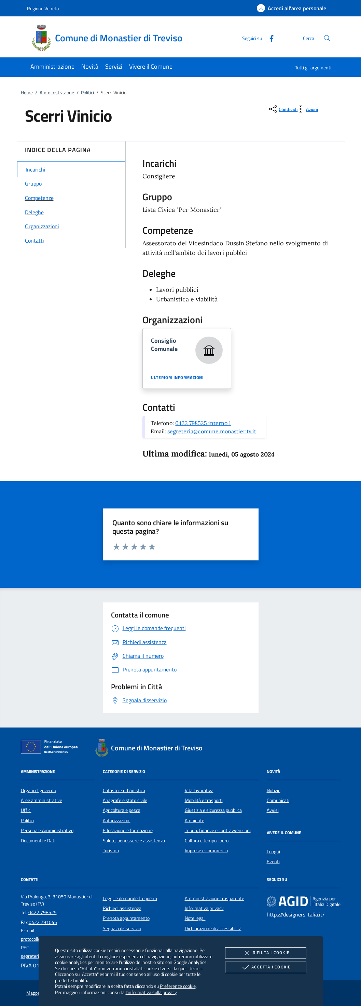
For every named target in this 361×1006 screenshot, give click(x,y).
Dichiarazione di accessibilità (213, 928)
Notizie (273, 790)
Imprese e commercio (206, 850)
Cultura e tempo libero (206, 840)
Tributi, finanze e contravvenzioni (218, 830)
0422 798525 (42, 912)
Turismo (111, 850)
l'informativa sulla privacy (151, 992)
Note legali (195, 918)
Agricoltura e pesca (121, 810)
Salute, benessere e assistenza (134, 840)
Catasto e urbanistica (124, 790)
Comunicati (278, 800)
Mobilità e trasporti (204, 800)
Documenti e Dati (38, 840)
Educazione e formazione (128, 830)
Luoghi (273, 851)
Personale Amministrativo (47, 830)
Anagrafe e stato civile (125, 800)
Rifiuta (266, 953)
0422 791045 (43, 922)
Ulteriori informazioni (177, 377)
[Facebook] (269, 37)
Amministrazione (57, 92)
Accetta (265, 967)
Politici (87, 92)
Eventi (273, 861)
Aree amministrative (41, 800)
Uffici (26, 810)
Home (27, 92)
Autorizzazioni (116, 820)
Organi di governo (38, 790)
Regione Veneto (43, 8)
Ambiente (194, 820)
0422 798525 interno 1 (203, 423)
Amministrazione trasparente (214, 898)
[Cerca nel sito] (327, 38)
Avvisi (273, 810)
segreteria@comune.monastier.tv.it (211, 431)
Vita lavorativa (199, 790)
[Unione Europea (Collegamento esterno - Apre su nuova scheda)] (51, 748)
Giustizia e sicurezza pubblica (213, 810)
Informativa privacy (204, 908)
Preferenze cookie (178, 986)
